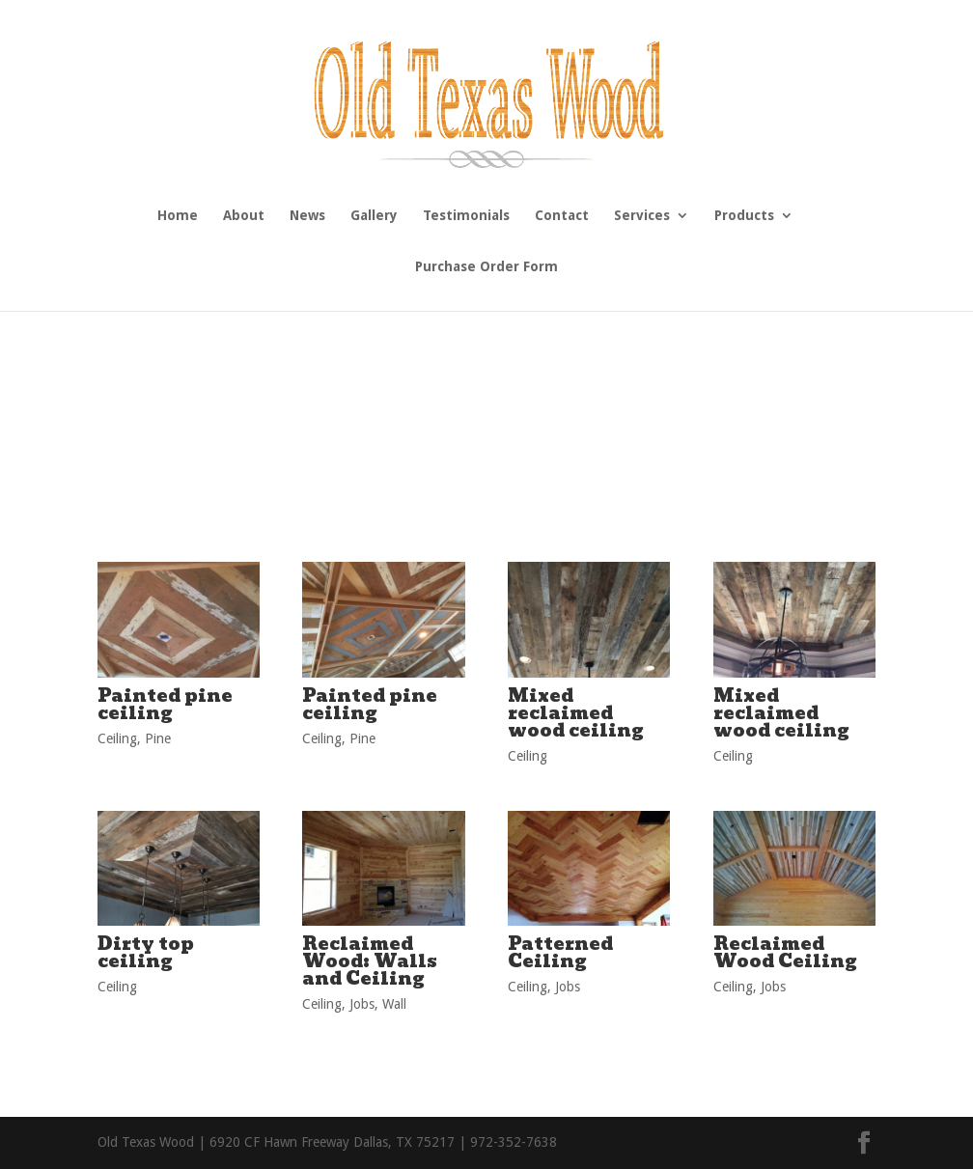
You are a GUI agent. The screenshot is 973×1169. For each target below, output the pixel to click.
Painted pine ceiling (165, 704)
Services (642, 216)
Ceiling (117, 738)
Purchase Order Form (486, 267)
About (243, 216)
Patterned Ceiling (560, 952)
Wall (394, 1004)
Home (177, 216)
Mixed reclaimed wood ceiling (576, 713)
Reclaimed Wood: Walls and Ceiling (369, 961)
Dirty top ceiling (145, 952)
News (307, 216)
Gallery (374, 216)
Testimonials (466, 216)
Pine (158, 738)
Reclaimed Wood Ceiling (785, 952)
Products (744, 216)
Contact (562, 216)
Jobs (362, 1004)
